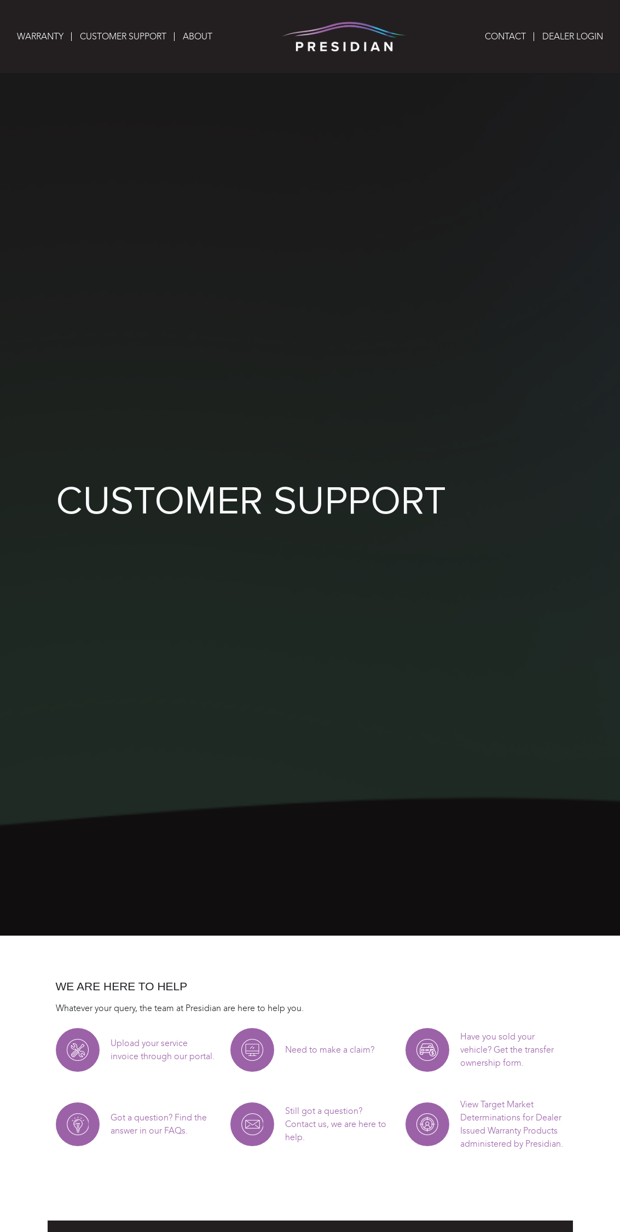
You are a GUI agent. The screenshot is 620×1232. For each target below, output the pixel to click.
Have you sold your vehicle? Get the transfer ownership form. (507, 1049)
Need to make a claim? (329, 1049)
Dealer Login (572, 36)
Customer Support (123, 36)
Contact (505, 36)
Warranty (40, 36)
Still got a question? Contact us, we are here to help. (335, 1124)
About (197, 36)
